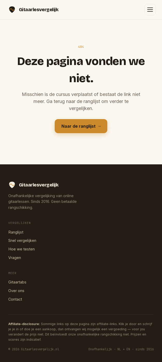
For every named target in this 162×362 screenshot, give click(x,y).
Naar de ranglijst (81, 126)
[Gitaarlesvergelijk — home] (33, 10)
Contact (15, 299)
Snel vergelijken (22, 240)
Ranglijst (15, 232)
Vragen (14, 257)
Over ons (16, 290)
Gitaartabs (17, 282)
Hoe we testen (21, 249)
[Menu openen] (150, 9)
